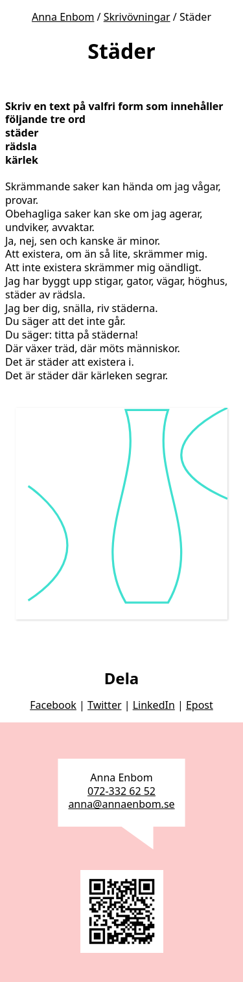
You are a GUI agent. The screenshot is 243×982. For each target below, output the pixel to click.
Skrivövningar (137, 17)
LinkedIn (154, 705)
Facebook (53, 705)
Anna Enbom (63, 17)
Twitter (104, 705)
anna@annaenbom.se (121, 804)
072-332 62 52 (121, 791)
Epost (199, 705)
